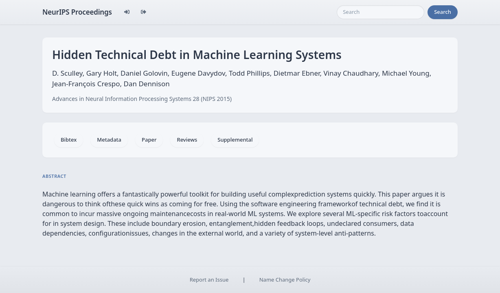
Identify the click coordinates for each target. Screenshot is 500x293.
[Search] (380, 12)
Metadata (109, 139)
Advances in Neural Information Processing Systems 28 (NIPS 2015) (142, 99)
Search (442, 11)
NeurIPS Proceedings (77, 12)
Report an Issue (209, 279)
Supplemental (234, 139)
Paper (149, 139)
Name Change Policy (285, 279)
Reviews (187, 139)
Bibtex (69, 139)
